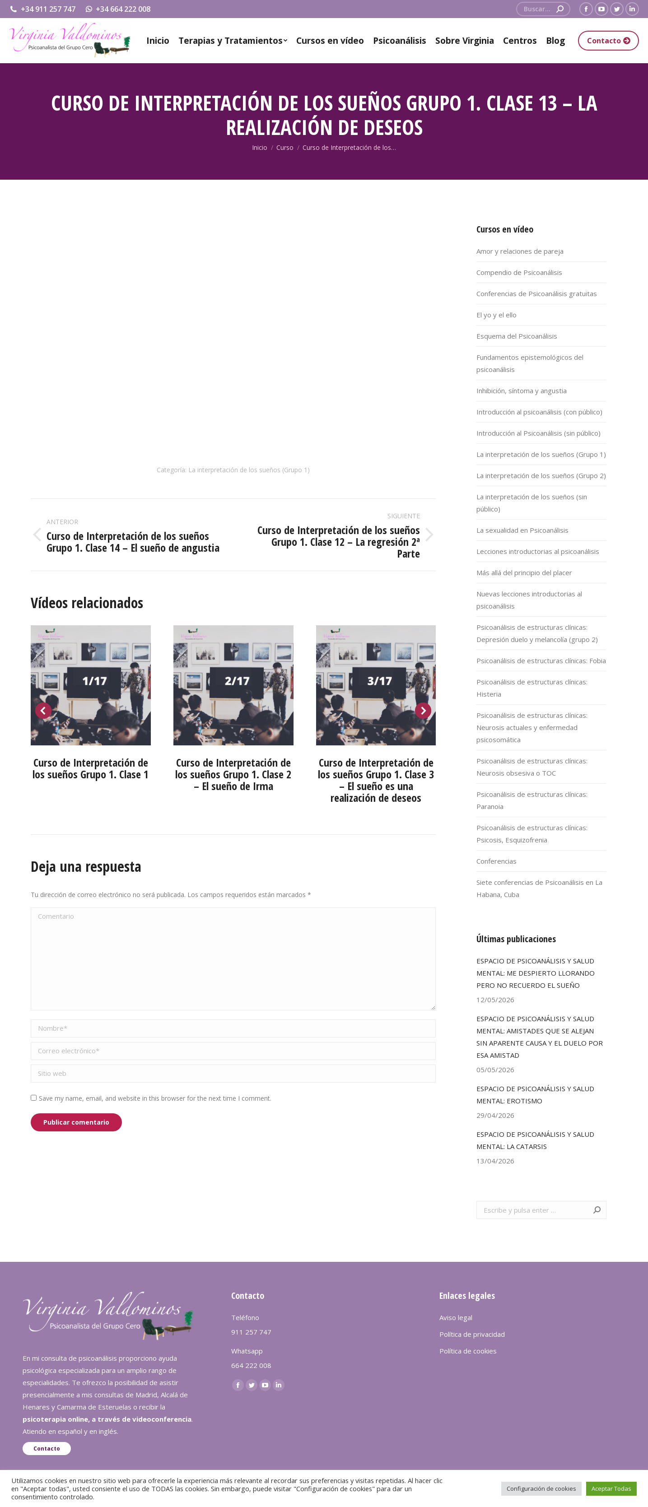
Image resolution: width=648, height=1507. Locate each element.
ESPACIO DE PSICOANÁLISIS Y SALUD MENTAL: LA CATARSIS (535, 1140)
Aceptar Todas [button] (611, 1488)
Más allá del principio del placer (524, 572)
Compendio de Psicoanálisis (519, 272)
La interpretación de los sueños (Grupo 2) (541, 475)
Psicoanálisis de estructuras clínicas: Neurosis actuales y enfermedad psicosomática (531, 727)
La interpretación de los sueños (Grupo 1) (249, 469)
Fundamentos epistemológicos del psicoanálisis (529, 363)
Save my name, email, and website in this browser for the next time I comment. (155, 1098)
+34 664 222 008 (117, 9)
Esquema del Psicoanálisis (516, 335)
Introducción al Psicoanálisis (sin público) (538, 432)
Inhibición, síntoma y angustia (521, 390)
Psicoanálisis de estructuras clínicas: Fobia (541, 660)
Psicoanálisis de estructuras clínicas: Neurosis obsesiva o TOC (531, 766)
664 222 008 (251, 1365)
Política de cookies (468, 1350)
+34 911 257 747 (42, 9)
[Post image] (91, 685)
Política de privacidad (472, 1334)
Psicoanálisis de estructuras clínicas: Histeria (531, 687)
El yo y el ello (496, 314)
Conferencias (496, 860)
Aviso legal (455, 1317)
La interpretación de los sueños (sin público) (531, 502)
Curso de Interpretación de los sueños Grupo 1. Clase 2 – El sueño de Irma (233, 774)
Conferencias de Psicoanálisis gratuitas (536, 293)
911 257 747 (251, 1331)
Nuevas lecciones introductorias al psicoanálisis (529, 599)
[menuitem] (158, 40)
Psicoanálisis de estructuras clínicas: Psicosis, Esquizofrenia (531, 833)
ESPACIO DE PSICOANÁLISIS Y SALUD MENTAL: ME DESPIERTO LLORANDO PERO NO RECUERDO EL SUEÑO (535, 973)
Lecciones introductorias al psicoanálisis (537, 551)
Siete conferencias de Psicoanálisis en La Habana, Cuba (539, 888)
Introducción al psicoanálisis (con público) (539, 411)
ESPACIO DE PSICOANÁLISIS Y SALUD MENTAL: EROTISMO (535, 1094)
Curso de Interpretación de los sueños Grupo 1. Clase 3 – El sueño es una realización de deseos (376, 780)
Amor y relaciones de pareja (520, 251)
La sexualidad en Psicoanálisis (522, 530)
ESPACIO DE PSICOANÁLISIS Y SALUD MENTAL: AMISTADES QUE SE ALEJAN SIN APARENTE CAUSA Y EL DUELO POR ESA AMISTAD (539, 1037)
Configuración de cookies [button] (541, 1488)
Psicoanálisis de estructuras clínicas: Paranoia (531, 800)
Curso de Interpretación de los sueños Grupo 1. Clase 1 (91, 768)
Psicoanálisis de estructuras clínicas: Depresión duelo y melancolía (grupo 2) (537, 633)
